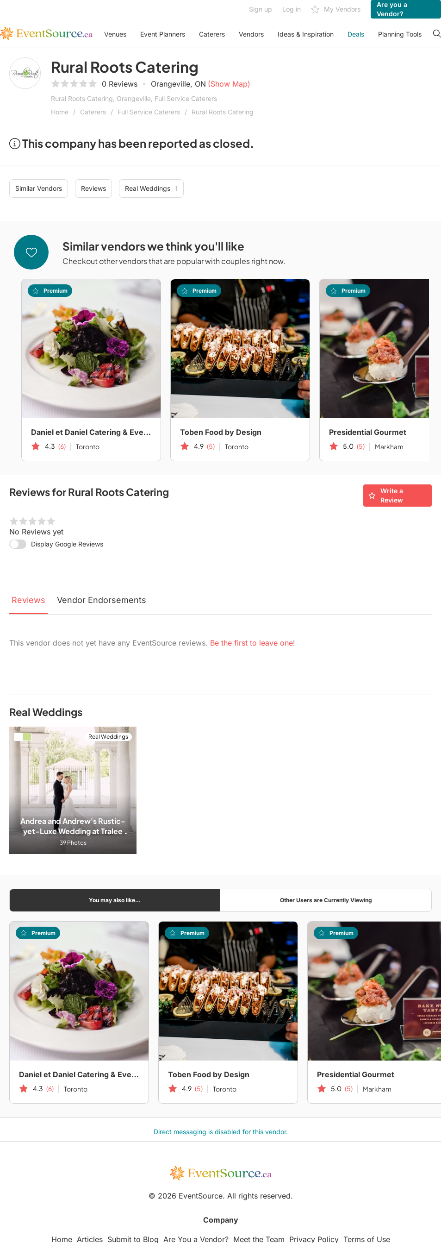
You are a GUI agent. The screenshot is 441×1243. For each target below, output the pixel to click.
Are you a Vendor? (392, 9)
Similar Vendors (38, 188)
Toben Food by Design (220, 432)
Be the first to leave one (251, 642)
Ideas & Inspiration (306, 34)
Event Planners (162, 34)
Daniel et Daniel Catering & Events (91, 432)
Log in (291, 9)
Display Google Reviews (67, 544)
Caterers (212, 34)
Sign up (260, 9)
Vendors (251, 34)
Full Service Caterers (149, 112)
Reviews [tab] (28, 600)
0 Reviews (119, 83)
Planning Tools (400, 34)
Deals (356, 34)
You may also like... (115, 900)
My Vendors (335, 9)
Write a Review (385, 495)
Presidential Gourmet (355, 1074)
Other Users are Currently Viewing (326, 900)
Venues (115, 34)
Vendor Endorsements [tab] (101, 600)
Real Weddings (151, 188)
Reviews (93, 188)
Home (59, 112)
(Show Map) (229, 83)
